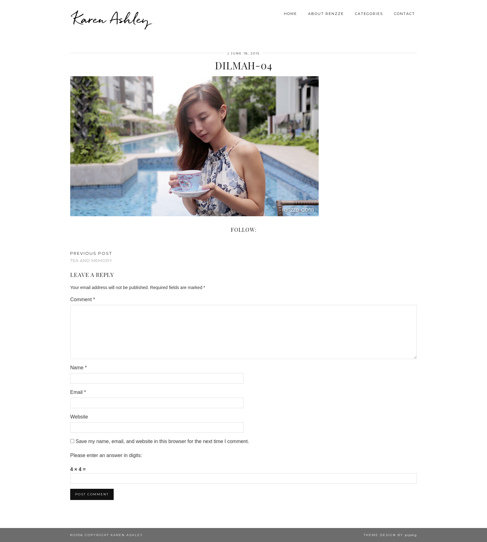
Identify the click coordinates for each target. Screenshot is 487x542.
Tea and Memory (91, 257)
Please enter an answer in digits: (106, 455)
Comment (82, 299)
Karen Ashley (111, 19)
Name (78, 367)
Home (290, 14)
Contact (404, 14)
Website (79, 416)
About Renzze (326, 14)
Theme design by (390, 535)
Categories (369, 14)
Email (78, 392)
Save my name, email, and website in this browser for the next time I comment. (162, 441)
